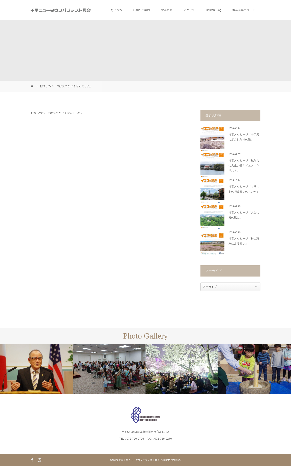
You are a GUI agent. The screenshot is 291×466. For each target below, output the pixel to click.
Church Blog (213, 10)
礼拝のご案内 (141, 10)
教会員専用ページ (243, 10)
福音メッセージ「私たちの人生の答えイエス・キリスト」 (243, 165)
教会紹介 (166, 10)
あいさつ (116, 10)
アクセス (189, 10)
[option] (36, 369)
